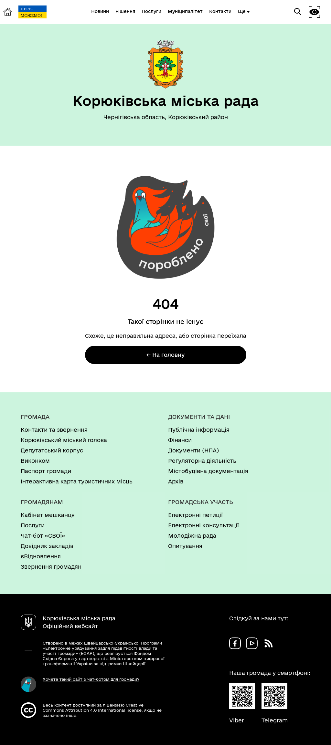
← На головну (165, 355)
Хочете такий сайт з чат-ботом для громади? (91, 679)
